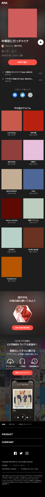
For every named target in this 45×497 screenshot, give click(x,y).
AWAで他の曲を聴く (22, 328)
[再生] (41, 42)
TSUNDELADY (12, 279)
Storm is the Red (11, 220)
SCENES (12, 250)
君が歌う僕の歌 (33, 250)
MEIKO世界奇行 (11, 191)
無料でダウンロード (22, 373)
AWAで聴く (22, 62)
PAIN (33, 191)
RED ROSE (11, 162)
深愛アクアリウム (33, 220)
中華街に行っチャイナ (25, 424)
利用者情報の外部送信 (9, 469)
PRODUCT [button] (7, 434)
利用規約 (5, 465)
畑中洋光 (18, 46)
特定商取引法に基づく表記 (29, 469)
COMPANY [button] (8, 442)
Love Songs (12, 133)
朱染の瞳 (33, 133)
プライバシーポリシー (19, 465)
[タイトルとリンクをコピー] (30, 95)
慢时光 (33, 162)
